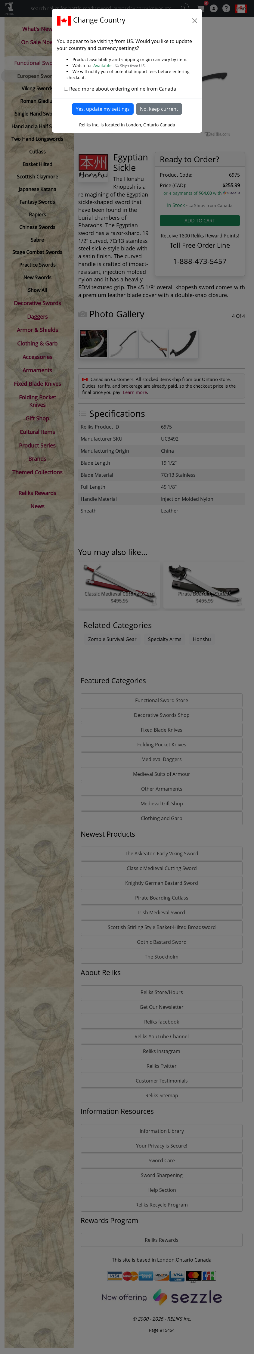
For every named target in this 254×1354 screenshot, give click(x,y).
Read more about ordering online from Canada (122, 88)
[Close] (195, 21)
